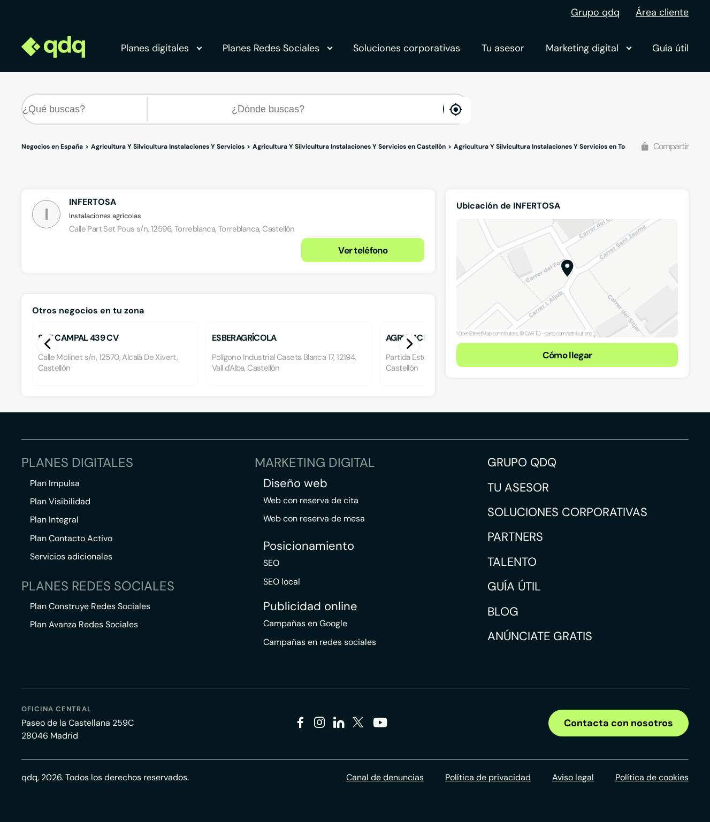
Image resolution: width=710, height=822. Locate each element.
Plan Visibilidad (60, 501)
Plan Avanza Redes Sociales (84, 624)
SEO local (281, 581)
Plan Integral (54, 519)
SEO (271, 563)
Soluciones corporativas (406, 48)
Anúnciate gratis (539, 636)
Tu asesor (503, 48)
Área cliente (662, 12)
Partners (515, 536)
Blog (502, 611)
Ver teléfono (362, 250)
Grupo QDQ (521, 462)
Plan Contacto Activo (71, 538)
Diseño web (295, 483)
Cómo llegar (567, 355)
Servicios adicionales (71, 556)
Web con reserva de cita (310, 500)
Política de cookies (652, 777)
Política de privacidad (488, 777)
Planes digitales (161, 48)
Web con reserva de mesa (314, 518)
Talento (512, 562)
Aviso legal (573, 777)
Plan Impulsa (55, 483)
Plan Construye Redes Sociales (90, 606)
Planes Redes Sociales (277, 48)
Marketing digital (588, 48)
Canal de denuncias (385, 777)
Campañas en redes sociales (319, 642)
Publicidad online (310, 606)
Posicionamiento (308, 546)
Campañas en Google (305, 623)
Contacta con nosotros (618, 723)
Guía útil (670, 48)
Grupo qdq (595, 12)
